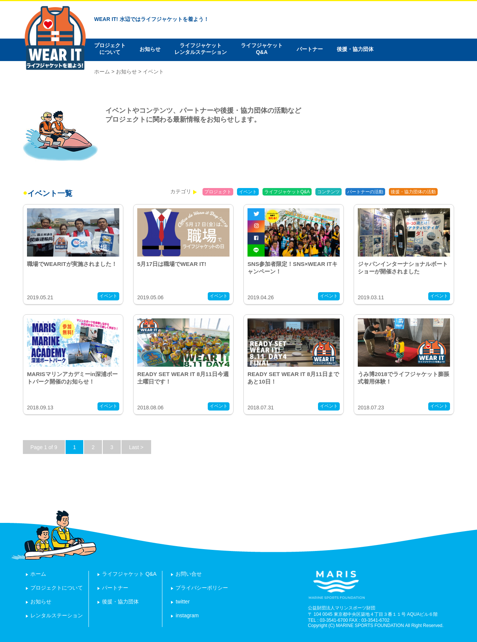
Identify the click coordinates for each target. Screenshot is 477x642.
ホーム (102, 72)
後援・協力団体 (355, 49)
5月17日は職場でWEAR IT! (171, 264)
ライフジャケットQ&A (262, 48)
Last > (136, 447)
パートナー (310, 49)
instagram (187, 615)
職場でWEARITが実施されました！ (72, 264)
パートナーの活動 (365, 191)
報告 (447, 191)
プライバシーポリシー (202, 588)
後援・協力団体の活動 (413, 191)
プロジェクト (217, 191)
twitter (182, 602)
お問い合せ (189, 574)
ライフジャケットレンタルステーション (200, 48)
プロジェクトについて (110, 48)
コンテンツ (328, 191)
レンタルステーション (56, 615)
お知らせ (150, 49)
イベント (248, 191)
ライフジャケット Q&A (129, 574)
